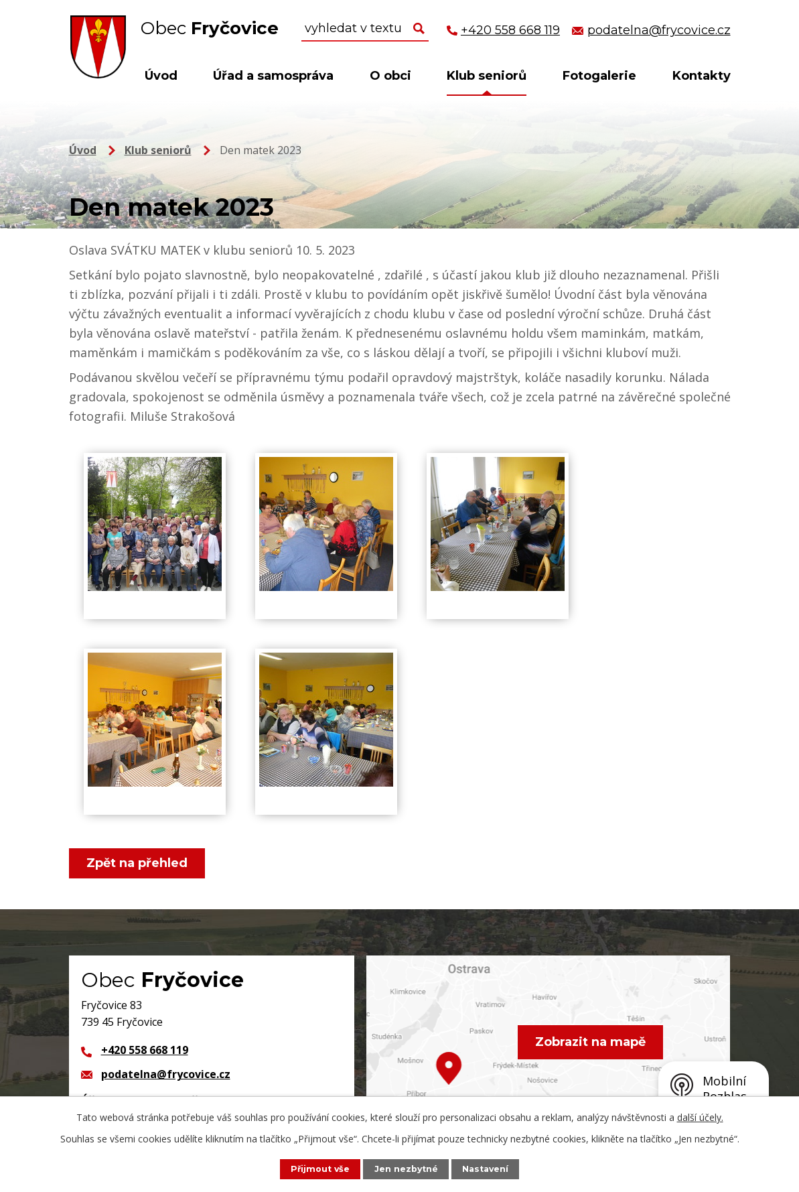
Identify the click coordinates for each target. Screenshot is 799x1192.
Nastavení (485, 1169)
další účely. (700, 1117)
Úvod (161, 75)
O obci (390, 75)
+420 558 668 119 (144, 1050)
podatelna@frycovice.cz (165, 1074)
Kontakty (701, 75)
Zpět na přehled (137, 863)
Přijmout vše (320, 1169)
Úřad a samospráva (273, 75)
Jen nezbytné (406, 1169)
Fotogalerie (599, 75)
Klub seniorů (486, 75)
